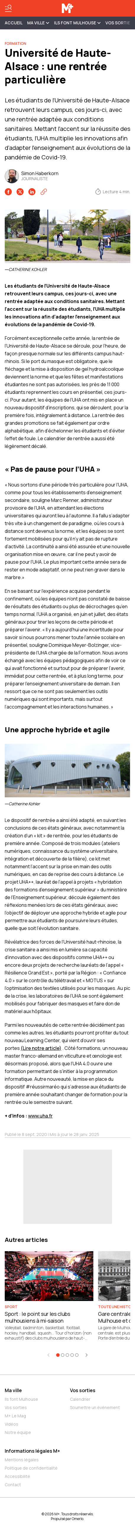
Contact (13, 1484)
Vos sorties (119, 23)
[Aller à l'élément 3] (67, 1355)
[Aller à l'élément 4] (72, 1355)
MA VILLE (38, 23)
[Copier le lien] (43, 191)
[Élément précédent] (48, 1355)
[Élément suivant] (86, 1355)
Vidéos (11, 1424)
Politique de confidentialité (31, 1468)
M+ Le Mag (15, 1416)
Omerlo (77, 1518)
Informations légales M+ (32, 1451)
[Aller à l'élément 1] (58, 1355)
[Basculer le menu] (8, 8)
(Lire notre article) (41, 1048)
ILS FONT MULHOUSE (77, 23)
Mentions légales (22, 1459)
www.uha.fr (40, 1116)
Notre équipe (18, 1432)
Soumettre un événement (95, 1407)
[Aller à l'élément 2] (62, 1355)
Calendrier (80, 1399)
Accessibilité (17, 1476)
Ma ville (13, 1390)
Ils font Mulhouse (21, 1399)
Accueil (13, 23)
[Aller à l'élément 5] (77, 1355)
